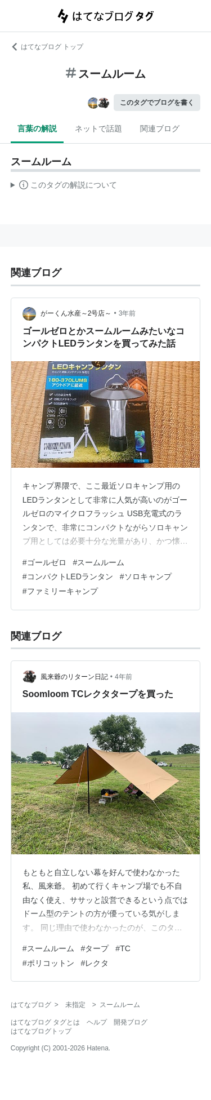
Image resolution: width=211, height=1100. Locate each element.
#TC (122, 948)
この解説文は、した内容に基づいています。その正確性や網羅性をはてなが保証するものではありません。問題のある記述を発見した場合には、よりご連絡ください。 (64, 186)
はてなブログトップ (41, 1031)
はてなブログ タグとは (45, 1022)
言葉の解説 (37, 128)
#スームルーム (99, 562)
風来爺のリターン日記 (74, 677)
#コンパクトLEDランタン (68, 576)
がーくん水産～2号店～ (76, 313)
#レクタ (95, 963)
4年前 (123, 677)
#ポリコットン (48, 963)
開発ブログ (130, 1022)
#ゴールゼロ (44, 562)
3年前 (127, 313)
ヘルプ (97, 1022)
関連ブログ (159, 128)
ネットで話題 (98, 128)
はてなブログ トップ (47, 47)
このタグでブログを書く (157, 103)
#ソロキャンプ (146, 576)
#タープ (95, 948)
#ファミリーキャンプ (60, 591)
